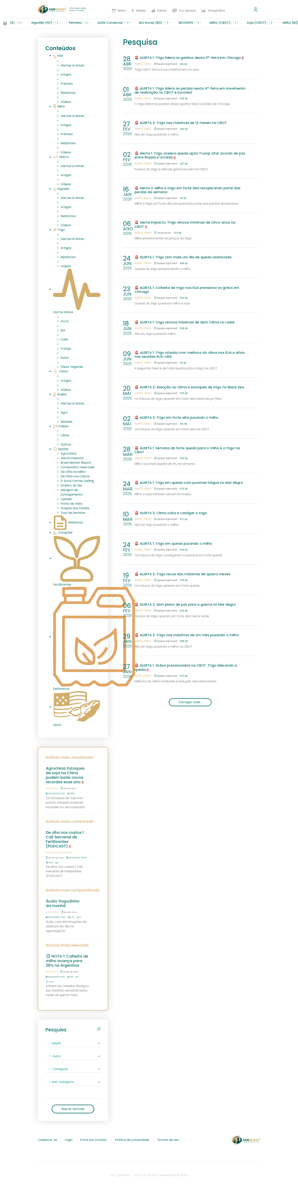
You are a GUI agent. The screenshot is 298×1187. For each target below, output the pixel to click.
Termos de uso (168, 1140)
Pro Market (184, 10)
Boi (63, 330)
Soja (58, 55)
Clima (60, 371)
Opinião (66, 499)
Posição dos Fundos (75, 508)
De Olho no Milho (73, 472)
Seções (60, 449)
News (118, 10)
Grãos (55, 912)
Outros (66, 444)
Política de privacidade (132, 1140)
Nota (48, 971)
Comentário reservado (78, 467)
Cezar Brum (162, 232)
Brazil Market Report (76, 462)
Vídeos (66, 102)
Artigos (66, 74)
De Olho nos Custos (75, 476)
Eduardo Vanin (69, 788)
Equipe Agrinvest (55, 857)
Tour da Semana (73, 513)
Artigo (49, 788)
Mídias (139, 10)
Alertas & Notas (72, 65)
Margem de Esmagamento (72, 492)
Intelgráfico (213, 10)
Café (64, 339)
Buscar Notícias (73, 1109)
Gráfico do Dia (71, 485)
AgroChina (68, 453)
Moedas (66, 421)
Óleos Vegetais (72, 367)
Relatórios (68, 93)
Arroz (65, 321)
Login (68, 1140)
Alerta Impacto (72, 458)
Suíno (65, 357)
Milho (59, 106)
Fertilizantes (52, 852)
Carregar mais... (190, 702)
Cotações (62, 532)
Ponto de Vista (71, 503)
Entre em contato (93, 1140)
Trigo (59, 230)
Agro (64, 412)
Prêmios (67, 83)
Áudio (49, 912)
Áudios (60, 394)
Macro (61, 157)
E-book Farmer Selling (77, 481)
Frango (66, 348)
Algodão (61, 189)
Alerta (139, 63)
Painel (159, 10)
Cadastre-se (47, 1140)
